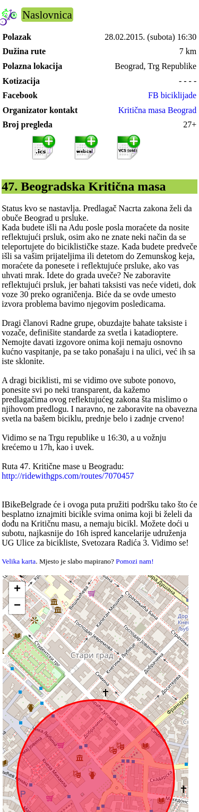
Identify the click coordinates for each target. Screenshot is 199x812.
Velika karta (19, 561)
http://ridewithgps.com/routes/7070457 (68, 475)
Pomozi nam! (134, 561)
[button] (17, 590)
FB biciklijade (172, 95)
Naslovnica (47, 14)
